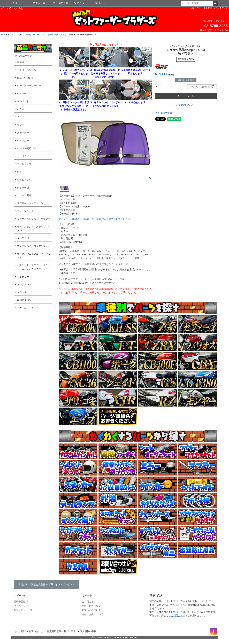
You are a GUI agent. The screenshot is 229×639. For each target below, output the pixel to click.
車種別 (20, 62)
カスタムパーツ (16, 34)
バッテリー (23, 276)
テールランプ (24, 164)
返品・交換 (156, 595)
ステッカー (23, 132)
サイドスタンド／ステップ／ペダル (33, 228)
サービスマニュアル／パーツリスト (33, 255)
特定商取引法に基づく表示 (61, 631)
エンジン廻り (24, 195)
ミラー (20, 117)
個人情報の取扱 (88, 631)
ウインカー (23, 140)
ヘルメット (23, 101)
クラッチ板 (23, 187)
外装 (19, 171)
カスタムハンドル (26, 70)
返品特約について (185, 104)
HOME (4, 34)
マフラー (22, 124)
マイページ (81, 3)
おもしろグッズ (25, 179)
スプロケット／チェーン (30, 203)
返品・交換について (92, 614)
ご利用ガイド (221, 8)
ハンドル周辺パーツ (28, 148)
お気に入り (60, 3)
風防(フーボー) (33, 34)
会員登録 (208, 8)
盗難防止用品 (24, 300)
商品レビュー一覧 (23, 610)
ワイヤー (22, 93)
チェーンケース (25, 211)
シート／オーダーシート (30, 85)
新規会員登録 (21, 601)
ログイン (196, 8)
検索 (215, 3)
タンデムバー (24, 238)
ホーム (17, 3)
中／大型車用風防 (50, 34)
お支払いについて (91, 610)
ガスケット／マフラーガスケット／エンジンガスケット (33, 267)
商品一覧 (39, 3)
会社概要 (20, 631)
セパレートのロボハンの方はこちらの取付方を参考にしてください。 (96, 218)
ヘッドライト (24, 156)
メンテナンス (24, 284)
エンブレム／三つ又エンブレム (33, 246)
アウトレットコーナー (29, 308)
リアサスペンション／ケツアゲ (33, 218)
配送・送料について (92, 605)
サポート (87, 595)
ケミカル (22, 292)
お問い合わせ (36, 631)
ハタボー (22, 109)
